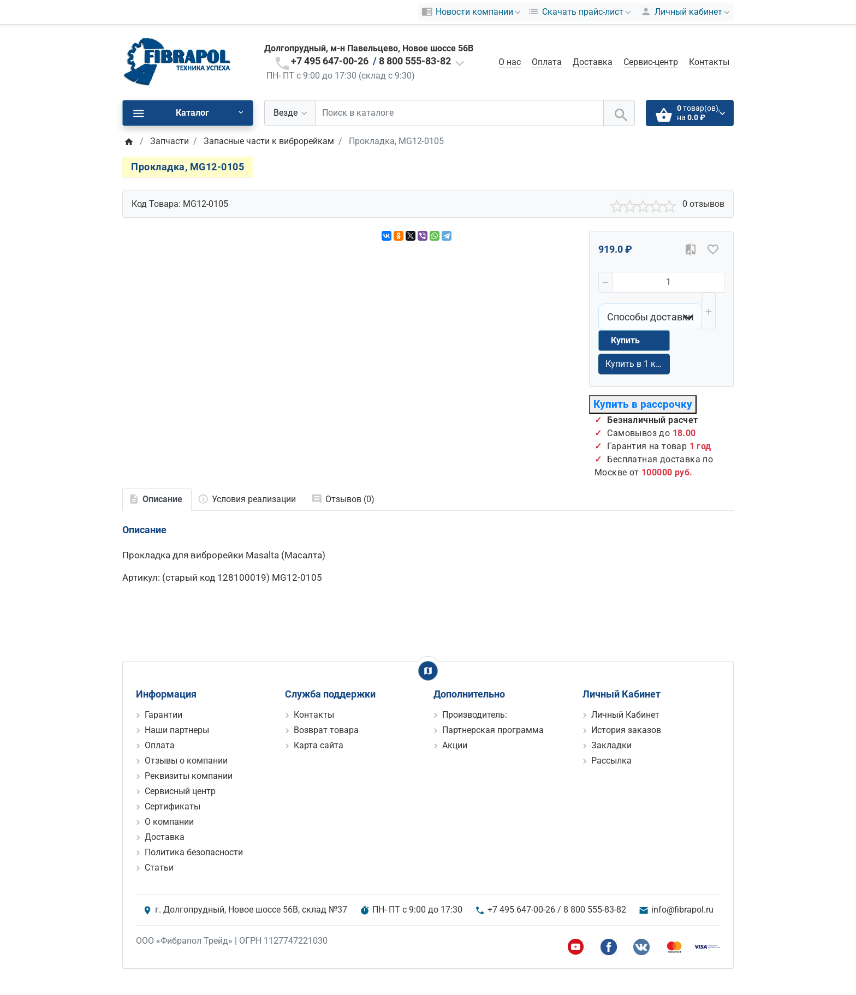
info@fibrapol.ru (682, 909)
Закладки (611, 745)
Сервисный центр (180, 791)
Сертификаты (172, 806)
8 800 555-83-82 (415, 61)
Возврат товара (326, 730)
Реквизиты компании (189, 776)
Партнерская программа (493, 730)
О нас (509, 62)
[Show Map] (428, 671)
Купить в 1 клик (637, 364)
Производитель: (474, 715)
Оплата (547, 62)
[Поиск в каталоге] (459, 113)
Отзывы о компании (186, 760)
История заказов (626, 730)
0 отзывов (703, 204)
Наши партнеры (177, 730)
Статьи (159, 867)
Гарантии (163, 715)
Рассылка (611, 760)
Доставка (593, 62)
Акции (454, 745)
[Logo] (176, 61)
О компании (169, 822)
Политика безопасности (194, 852)
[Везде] (290, 113)
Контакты (709, 62)
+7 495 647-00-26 (329, 61)
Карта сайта (318, 745)
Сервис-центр (650, 62)
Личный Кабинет (625, 715)
